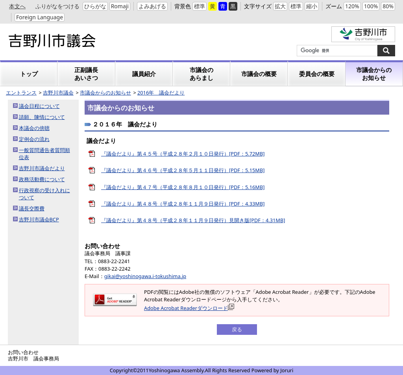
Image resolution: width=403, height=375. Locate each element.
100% (371, 6)
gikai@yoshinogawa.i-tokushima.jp (145, 276)
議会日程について (39, 106)
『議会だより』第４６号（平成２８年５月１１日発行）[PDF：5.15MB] (182, 170)
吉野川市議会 (58, 92)
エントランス (21, 92)
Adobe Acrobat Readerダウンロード (189, 308)
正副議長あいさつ (86, 74)
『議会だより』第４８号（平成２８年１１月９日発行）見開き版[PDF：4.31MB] (193, 220)
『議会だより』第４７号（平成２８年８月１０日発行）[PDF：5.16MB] (182, 187)
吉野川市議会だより (42, 168)
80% (388, 6)
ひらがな (95, 6)
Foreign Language (39, 17)
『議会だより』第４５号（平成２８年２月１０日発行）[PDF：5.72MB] (182, 153)
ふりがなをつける (57, 6)
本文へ (17, 6)
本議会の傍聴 (34, 128)
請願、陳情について (42, 117)
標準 (199, 6)
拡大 (280, 6)
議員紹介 (144, 74)
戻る (237, 329)
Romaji (120, 6)
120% (352, 6)
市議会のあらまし (201, 74)
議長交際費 (31, 208)
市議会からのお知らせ (374, 74)
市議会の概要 (259, 74)
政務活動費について (42, 179)
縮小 (311, 6)
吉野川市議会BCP (39, 219)
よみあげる (152, 6)
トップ (29, 74)
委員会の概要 (317, 74)
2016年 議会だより (161, 92)
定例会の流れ (34, 139)
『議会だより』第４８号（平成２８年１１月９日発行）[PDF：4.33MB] (182, 203)
